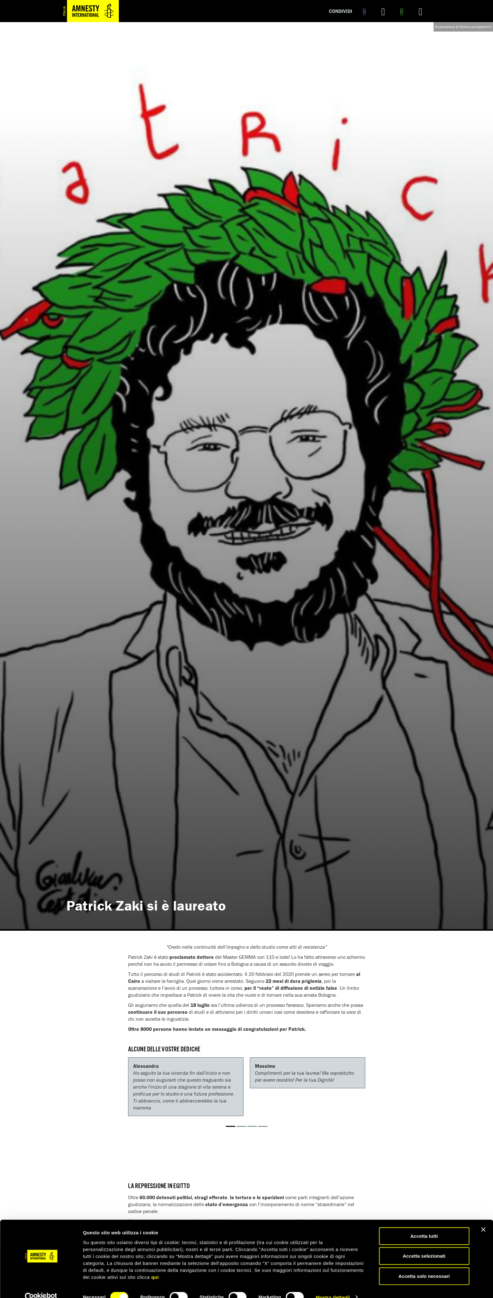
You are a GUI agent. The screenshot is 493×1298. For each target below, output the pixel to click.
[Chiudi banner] (483, 1218)
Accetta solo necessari (424, 1264)
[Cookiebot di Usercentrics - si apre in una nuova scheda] (41, 1285)
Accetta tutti (424, 1224)
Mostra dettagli (333, 1285)
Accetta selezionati (424, 1244)
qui (155, 1265)
